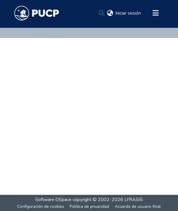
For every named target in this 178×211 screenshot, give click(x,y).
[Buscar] (101, 13)
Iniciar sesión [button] (128, 13)
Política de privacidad (89, 206)
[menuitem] (110, 13)
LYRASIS (133, 199)
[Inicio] (36, 13)
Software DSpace (53, 199)
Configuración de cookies (40, 206)
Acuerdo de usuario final (138, 206)
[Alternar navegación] (155, 13)
